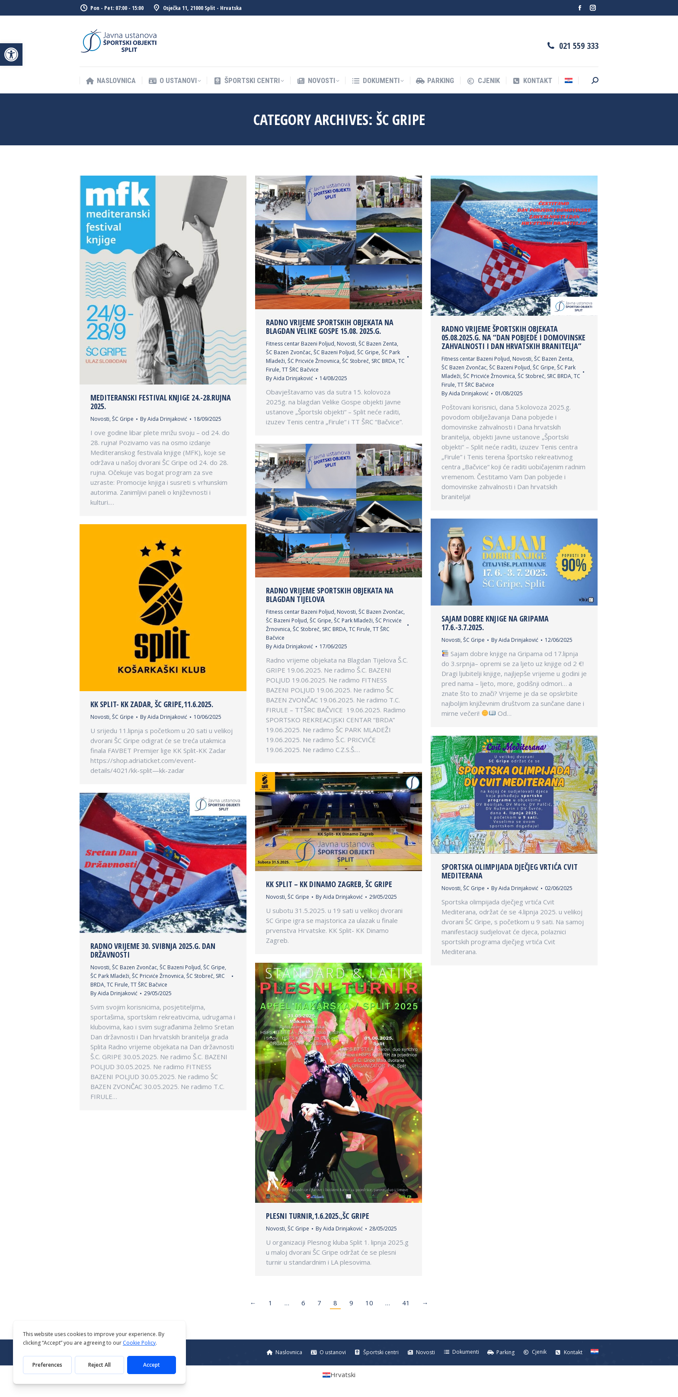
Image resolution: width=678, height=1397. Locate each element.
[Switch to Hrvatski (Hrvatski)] (339, 1375)
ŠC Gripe (123, 419)
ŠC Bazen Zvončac (288, 352)
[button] (11, 54)
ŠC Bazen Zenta (377, 343)
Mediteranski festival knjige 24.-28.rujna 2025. (160, 401)
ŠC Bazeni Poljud (334, 352)
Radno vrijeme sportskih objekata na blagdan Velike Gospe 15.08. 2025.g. (329, 326)
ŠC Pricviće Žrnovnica (313, 361)
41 (406, 1302)
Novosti (99, 419)
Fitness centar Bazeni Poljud (300, 343)
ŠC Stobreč (355, 361)
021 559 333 (578, 45)
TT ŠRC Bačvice (300, 369)
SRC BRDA (383, 361)
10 (369, 1302)
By (163, 419)
